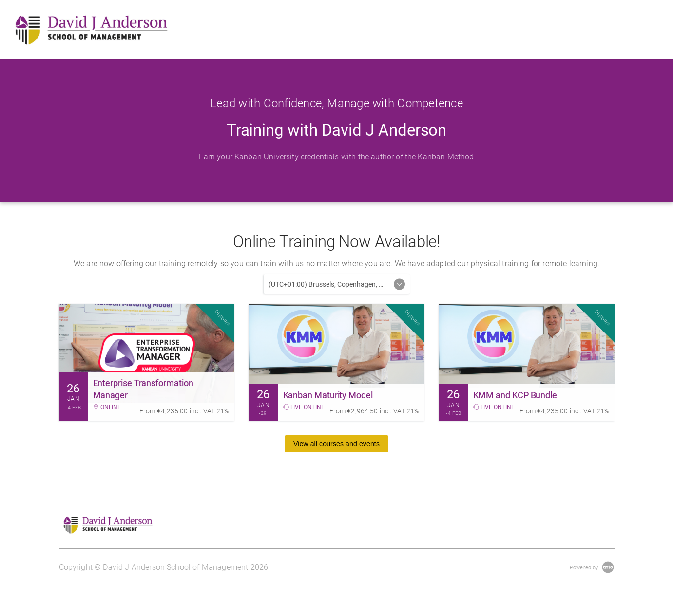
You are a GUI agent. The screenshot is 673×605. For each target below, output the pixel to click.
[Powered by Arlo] (592, 567)
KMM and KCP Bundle (515, 395)
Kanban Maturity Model (328, 395)
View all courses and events (336, 444)
